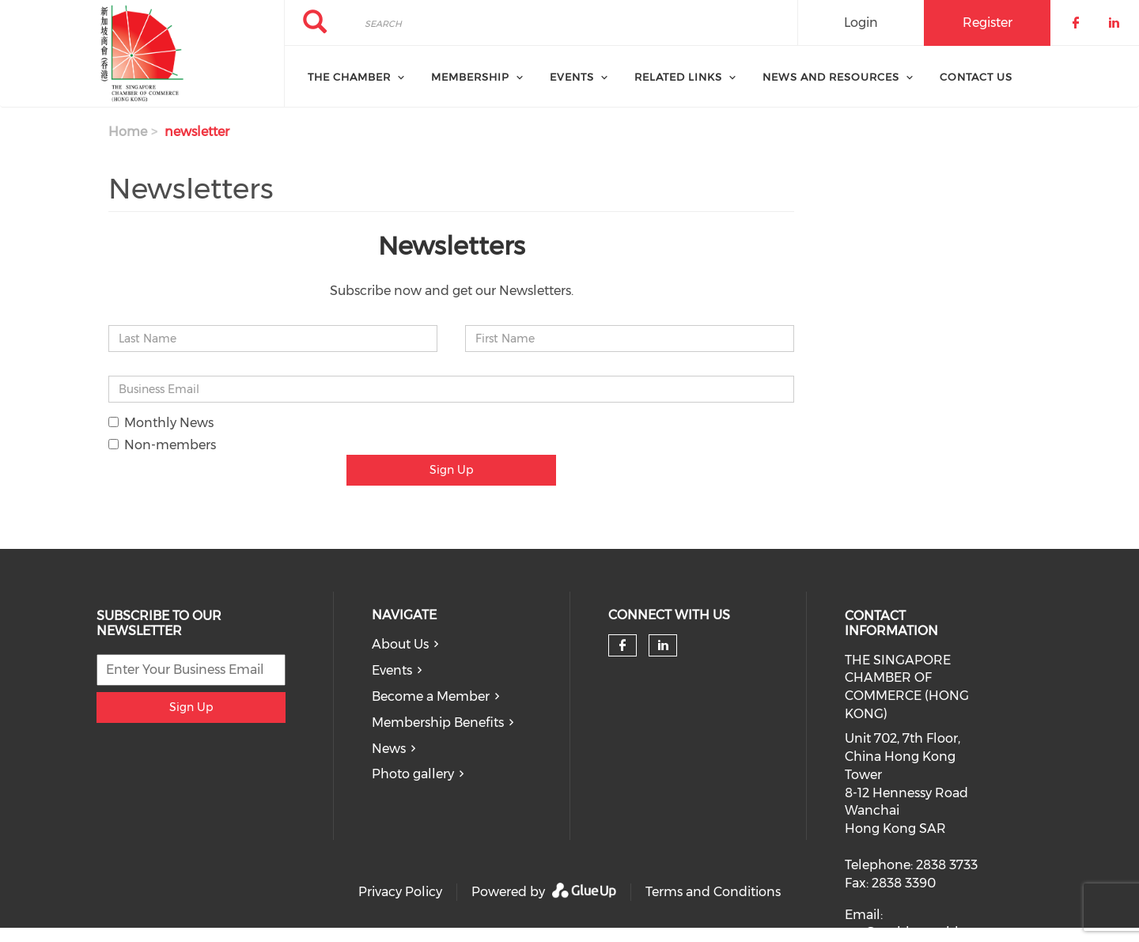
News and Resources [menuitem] (830, 76)
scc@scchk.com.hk (903, 932)
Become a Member (431, 696)
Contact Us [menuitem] (976, 76)
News (389, 748)
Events (392, 670)
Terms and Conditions (713, 891)
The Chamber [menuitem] (349, 76)
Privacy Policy (400, 891)
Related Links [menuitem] (678, 76)
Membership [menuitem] (470, 76)
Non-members (162, 444)
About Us (400, 644)
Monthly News (161, 422)
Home (127, 131)
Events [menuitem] (572, 76)
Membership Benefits (438, 722)
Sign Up (451, 470)
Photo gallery (413, 773)
